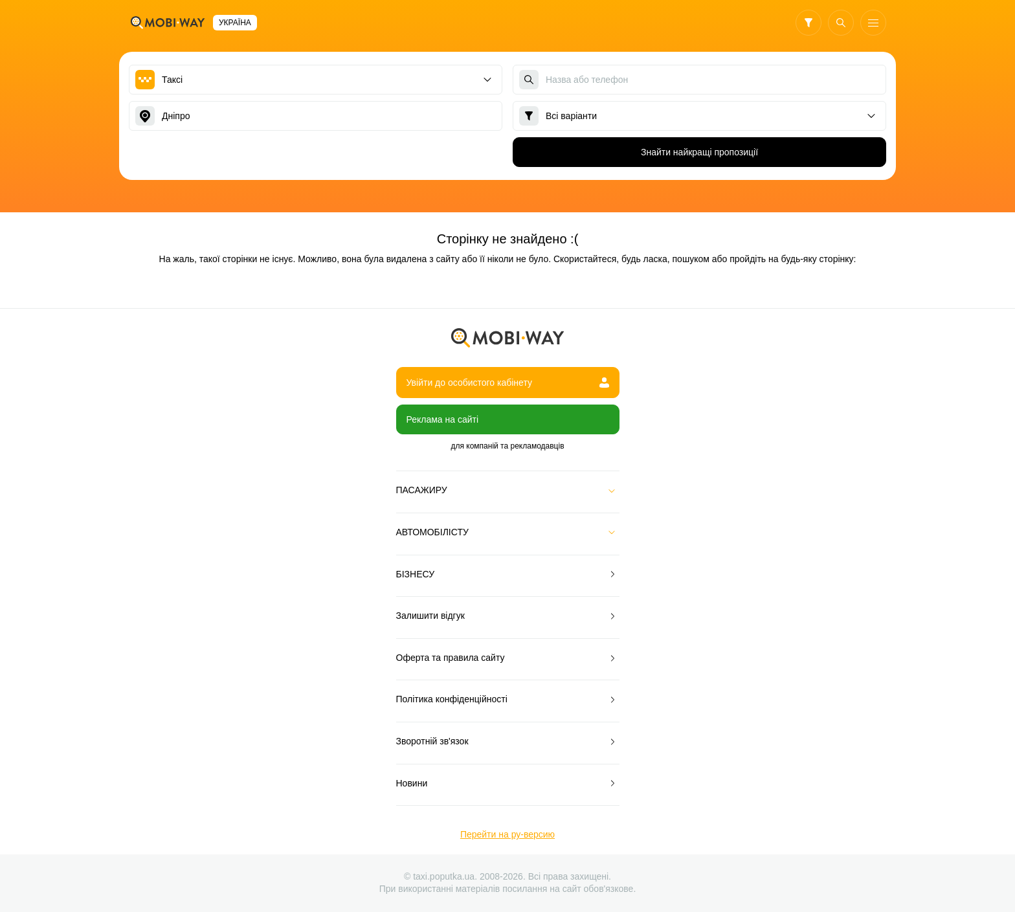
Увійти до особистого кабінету (508, 382)
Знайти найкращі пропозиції (699, 152)
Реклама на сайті (443, 419)
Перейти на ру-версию (507, 834)
